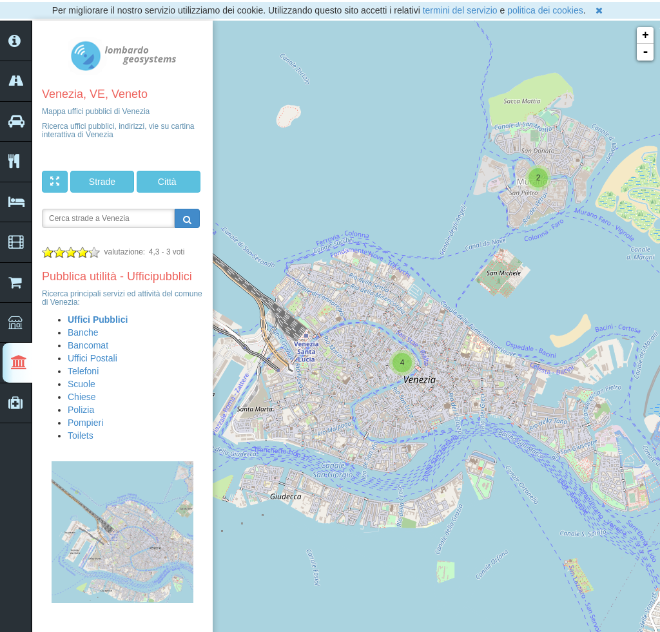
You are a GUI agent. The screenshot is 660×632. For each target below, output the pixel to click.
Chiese (82, 397)
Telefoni (83, 371)
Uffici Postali (92, 358)
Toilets (80, 435)
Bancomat (88, 345)
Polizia (81, 410)
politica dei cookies (545, 10)
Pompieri (85, 422)
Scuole (81, 384)
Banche (83, 332)
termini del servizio (460, 10)
